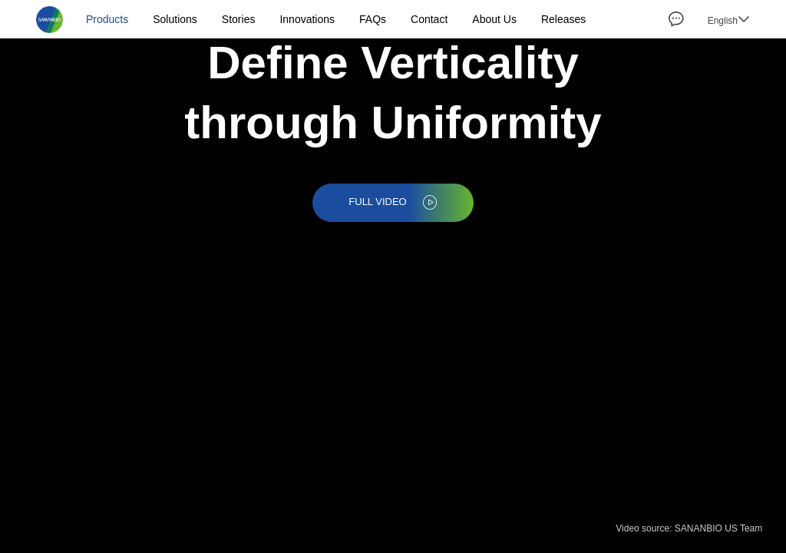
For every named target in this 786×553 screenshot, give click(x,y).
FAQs (372, 19)
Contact (429, 19)
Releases (563, 19)
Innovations (307, 19)
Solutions (175, 19)
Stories (239, 19)
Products (107, 19)
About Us (494, 19)
